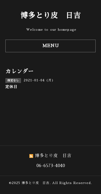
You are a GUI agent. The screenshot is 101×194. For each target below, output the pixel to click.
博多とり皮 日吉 (50, 15)
